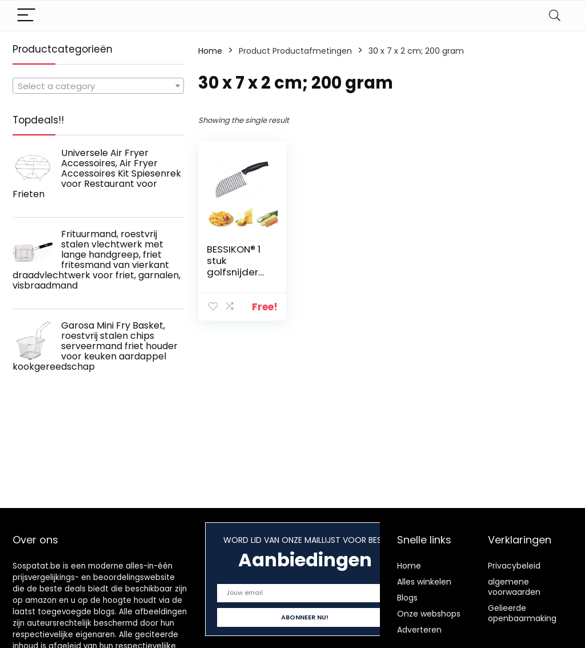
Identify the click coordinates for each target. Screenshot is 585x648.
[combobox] (98, 86)
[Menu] (26, 16)
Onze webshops (428, 613)
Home (210, 51)
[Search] (554, 16)
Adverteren (419, 629)
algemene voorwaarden (514, 587)
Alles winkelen (424, 581)
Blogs (407, 597)
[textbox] (98, 86)
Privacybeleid (514, 565)
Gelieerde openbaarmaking (522, 613)
